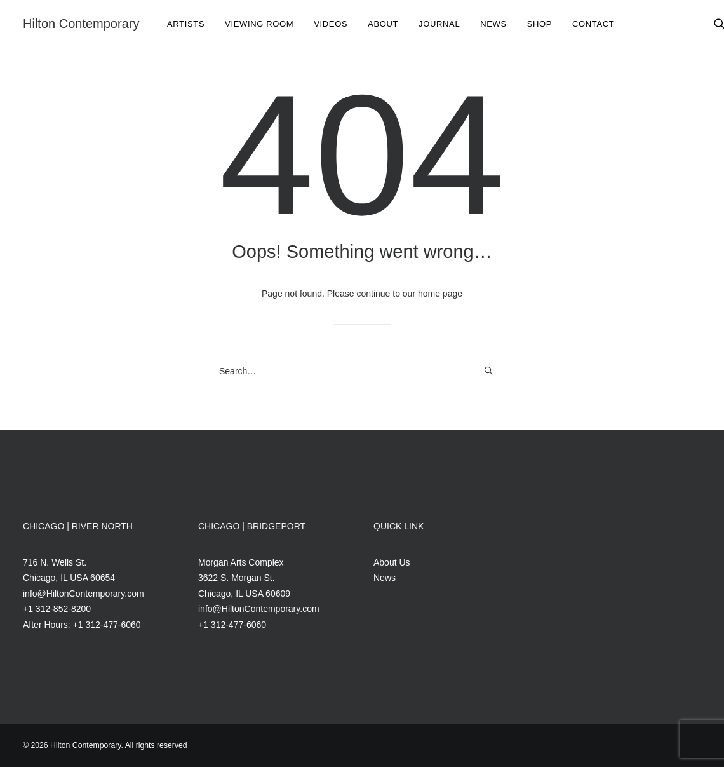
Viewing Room (259, 24)
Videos (330, 24)
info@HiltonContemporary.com (83, 593)
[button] (488, 370)
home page (440, 293)
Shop (539, 24)
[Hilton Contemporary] (81, 23)
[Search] (362, 371)
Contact (593, 24)
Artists (185, 24)
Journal (439, 24)
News (493, 24)
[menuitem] (185, 23)
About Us (391, 562)
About (383, 24)
